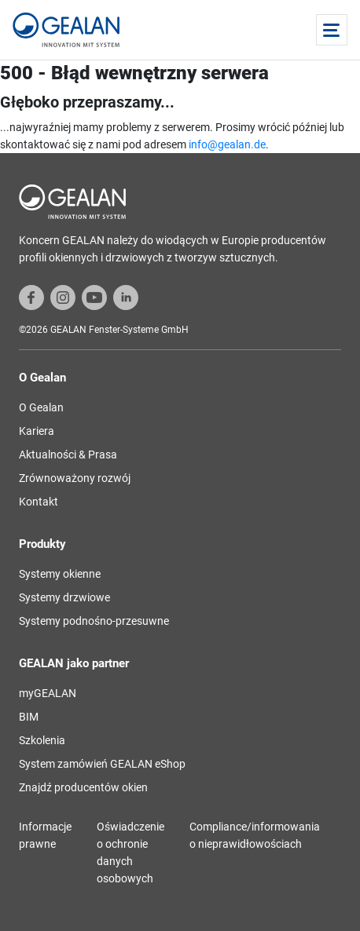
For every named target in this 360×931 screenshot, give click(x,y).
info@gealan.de (227, 144)
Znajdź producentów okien (83, 787)
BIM (29, 716)
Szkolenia (42, 740)
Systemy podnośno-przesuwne (94, 621)
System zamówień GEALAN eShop (102, 764)
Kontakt (38, 501)
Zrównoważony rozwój (74, 478)
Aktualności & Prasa (68, 454)
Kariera (36, 431)
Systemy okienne (60, 574)
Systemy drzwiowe (64, 597)
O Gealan (41, 407)
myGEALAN (47, 693)
